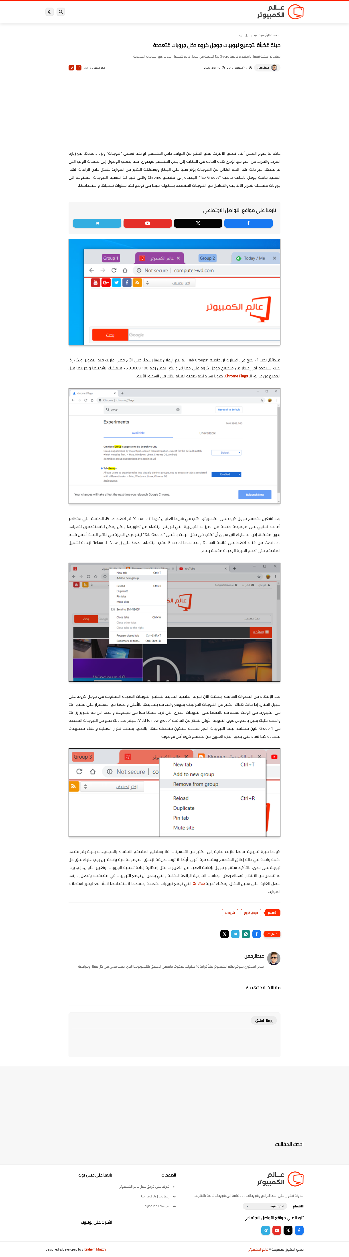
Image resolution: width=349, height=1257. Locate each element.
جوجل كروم (245, 35)
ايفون (111, 11)
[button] (256, 934)
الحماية (170, 11)
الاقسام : (298, 1206)
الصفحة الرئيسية (269, 35)
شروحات (230, 912)
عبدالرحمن (263, 67)
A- (71, 67)
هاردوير (80, 11)
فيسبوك (186, 11)
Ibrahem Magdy (94, 1249)
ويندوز (221, 11)
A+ (78, 67)
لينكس (154, 11)
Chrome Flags (236, 376)
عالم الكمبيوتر (258, 1249)
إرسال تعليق (263, 1020)
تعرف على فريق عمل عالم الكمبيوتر (147, 1186)
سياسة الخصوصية (160, 1206)
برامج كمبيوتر (239, 11)
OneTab (199, 883)
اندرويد (126, 11)
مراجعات (96, 11)
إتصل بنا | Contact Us (158, 1196)
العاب (140, 11)
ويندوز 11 (204, 11)
